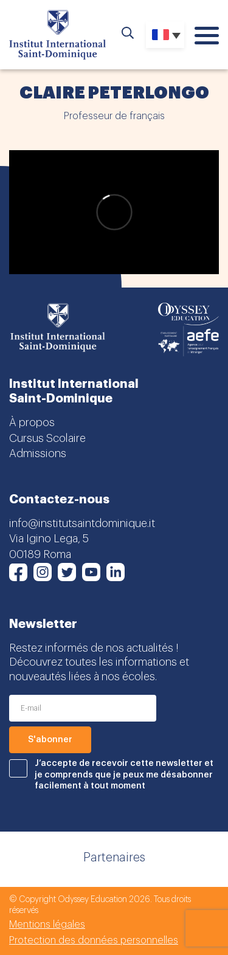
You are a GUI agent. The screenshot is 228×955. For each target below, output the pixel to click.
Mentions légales (47, 924)
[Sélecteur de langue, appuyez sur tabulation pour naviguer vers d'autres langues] (165, 34)
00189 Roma (40, 554)
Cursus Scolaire (47, 438)
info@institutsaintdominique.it (82, 523)
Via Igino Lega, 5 (49, 538)
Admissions (37, 453)
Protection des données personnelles (93, 940)
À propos (32, 422)
